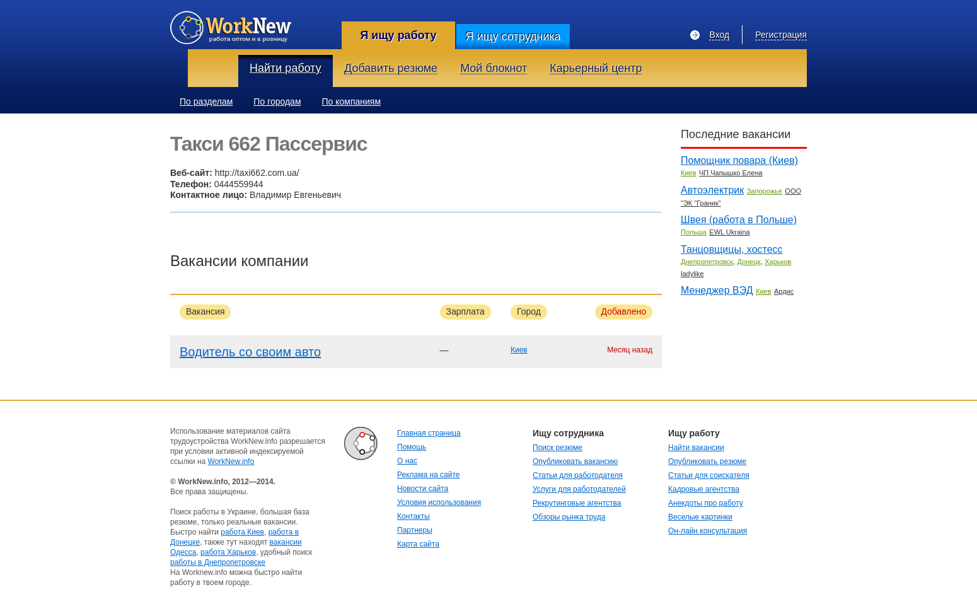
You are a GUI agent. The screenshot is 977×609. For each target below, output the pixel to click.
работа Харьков (228, 552)
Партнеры (414, 530)
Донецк (749, 261)
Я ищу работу (398, 35)
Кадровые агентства (703, 489)
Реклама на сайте (428, 474)
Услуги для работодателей (579, 489)
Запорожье (764, 191)
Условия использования (439, 502)
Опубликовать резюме (707, 461)
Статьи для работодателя (578, 475)
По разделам (206, 101)
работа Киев (242, 532)
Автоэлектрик (712, 190)
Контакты (413, 516)
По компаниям (351, 101)
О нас (407, 460)
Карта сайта (418, 544)
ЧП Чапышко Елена (731, 173)
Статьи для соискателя (708, 475)
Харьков (778, 261)
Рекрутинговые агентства (577, 503)
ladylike (692, 273)
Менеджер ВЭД (717, 290)
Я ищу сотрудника (512, 36)
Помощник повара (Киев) (739, 160)
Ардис (784, 291)
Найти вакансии (696, 447)
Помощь (411, 447)
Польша (694, 232)
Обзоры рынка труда (569, 517)
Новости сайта (422, 488)
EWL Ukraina (729, 232)
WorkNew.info (231, 461)
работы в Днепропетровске (217, 562)
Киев (519, 349)
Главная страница (429, 433)
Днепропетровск (707, 261)
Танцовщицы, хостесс (732, 249)
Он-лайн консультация (707, 530)
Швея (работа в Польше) (739, 219)
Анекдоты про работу (705, 503)
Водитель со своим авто (250, 352)
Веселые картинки (700, 517)
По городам (277, 101)
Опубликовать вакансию (575, 461)
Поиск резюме (557, 447)
